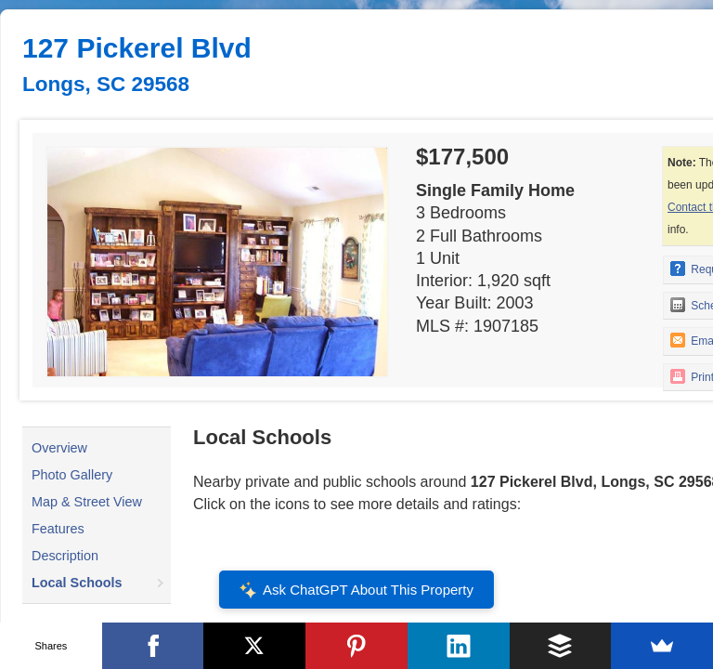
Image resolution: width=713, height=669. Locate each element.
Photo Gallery (72, 474)
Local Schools (77, 582)
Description (65, 555)
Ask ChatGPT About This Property (356, 590)
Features (58, 528)
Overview (59, 447)
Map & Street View (87, 501)
